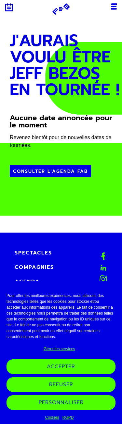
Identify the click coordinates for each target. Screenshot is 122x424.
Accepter (61, 370)
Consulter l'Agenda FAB (50, 171)
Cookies (52, 421)
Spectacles (33, 253)
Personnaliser (61, 406)
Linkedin (103, 267)
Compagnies (34, 267)
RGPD (68, 421)
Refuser (61, 388)
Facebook (103, 256)
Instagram (103, 279)
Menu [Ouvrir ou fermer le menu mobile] (114, 6)
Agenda (9, 7)
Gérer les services (59, 353)
